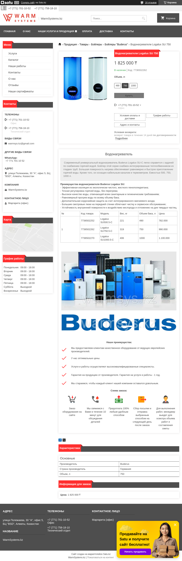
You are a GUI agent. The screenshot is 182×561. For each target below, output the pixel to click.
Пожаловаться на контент (100, 557)
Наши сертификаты (21, 91)
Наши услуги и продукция (56, 31)
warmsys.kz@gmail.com (21, 143)
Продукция (70, 44)
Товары (83, 44)
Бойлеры (96, 44)
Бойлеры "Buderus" (116, 44)
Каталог (13, 59)
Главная (9, 31)
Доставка (106, 31)
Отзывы (13, 85)
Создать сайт (28, 2)
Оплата (87, 31)
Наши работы (17, 66)
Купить (129, 95)
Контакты (127, 31)
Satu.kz (106, 554)
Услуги (12, 53)
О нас (27, 31)
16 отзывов (151, 2)
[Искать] (143, 18)
